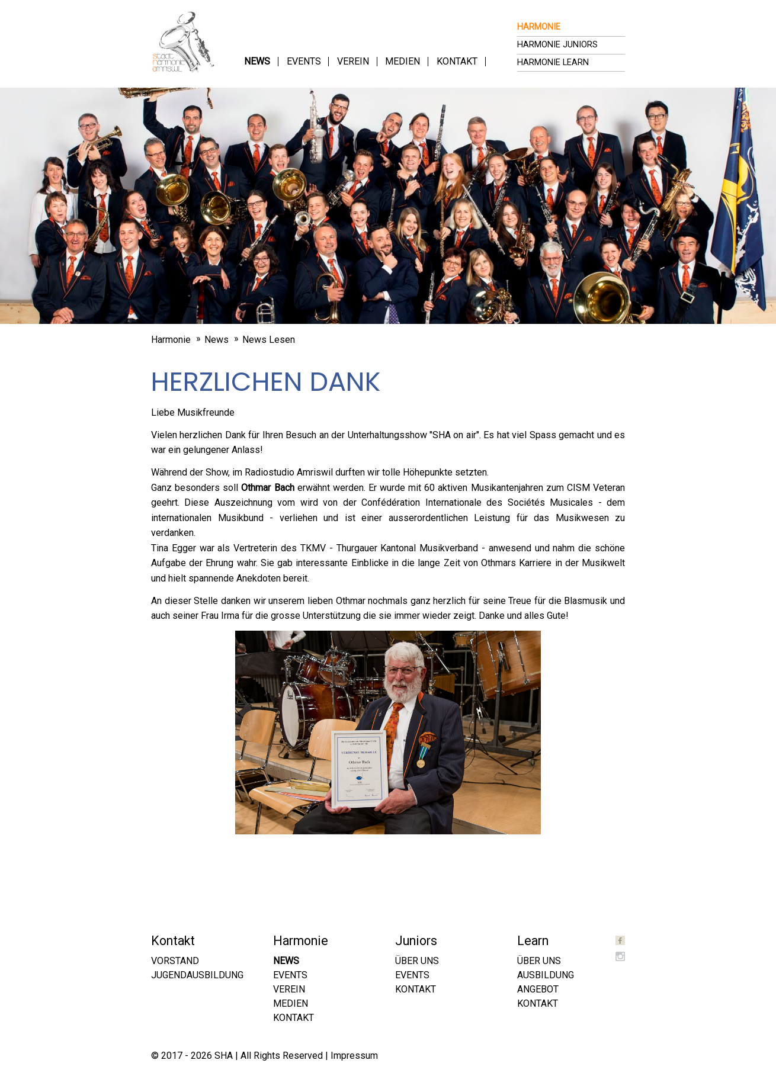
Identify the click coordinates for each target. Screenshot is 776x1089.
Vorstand (175, 960)
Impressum (354, 1055)
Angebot (538, 989)
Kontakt (457, 61)
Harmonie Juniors (557, 45)
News (257, 61)
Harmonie (538, 27)
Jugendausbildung (197, 975)
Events (304, 61)
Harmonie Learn (553, 62)
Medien (402, 61)
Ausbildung (545, 975)
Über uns (417, 960)
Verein (353, 61)
